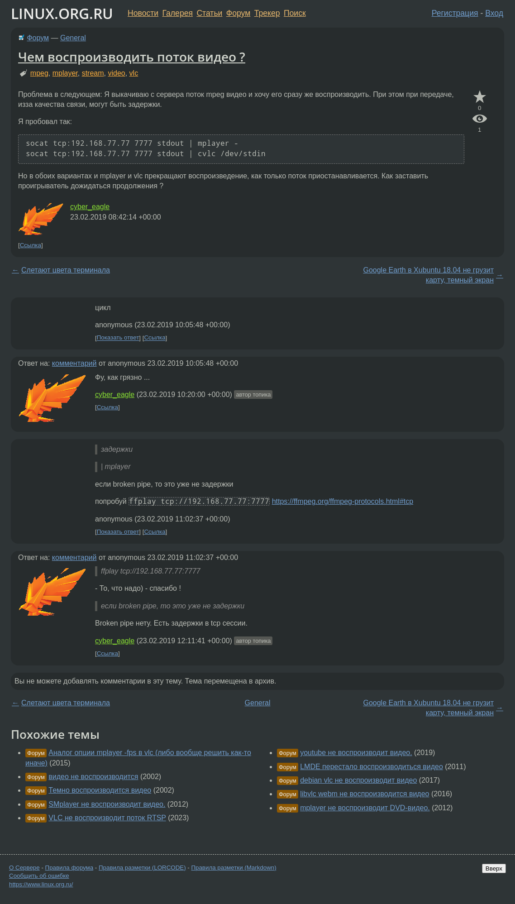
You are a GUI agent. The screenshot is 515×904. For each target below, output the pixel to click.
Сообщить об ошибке (39, 875)
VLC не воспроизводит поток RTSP (107, 818)
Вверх (494, 868)
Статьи (209, 13)
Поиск (295, 13)
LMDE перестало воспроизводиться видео (371, 766)
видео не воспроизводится (93, 776)
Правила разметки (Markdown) (233, 867)
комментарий (74, 363)
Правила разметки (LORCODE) (142, 867)
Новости (143, 13)
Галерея (177, 13)
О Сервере (24, 867)
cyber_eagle (90, 206)
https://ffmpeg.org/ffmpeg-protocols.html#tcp (342, 501)
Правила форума (69, 867)
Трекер (267, 13)
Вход (494, 13)
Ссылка (30, 245)
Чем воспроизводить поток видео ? (131, 56)
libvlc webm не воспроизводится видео (364, 794)
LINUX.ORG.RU (62, 13)
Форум (238, 13)
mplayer (65, 73)
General (73, 38)
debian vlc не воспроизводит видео (358, 780)
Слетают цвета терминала (65, 270)
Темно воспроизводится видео (99, 790)
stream (93, 73)
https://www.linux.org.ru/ (41, 884)
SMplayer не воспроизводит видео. (106, 804)
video (116, 73)
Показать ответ (118, 338)
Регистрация (455, 13)
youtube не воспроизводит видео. (356, 752)
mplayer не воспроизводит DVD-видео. (365, 808)
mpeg (39, 73)
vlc (133, 73)
